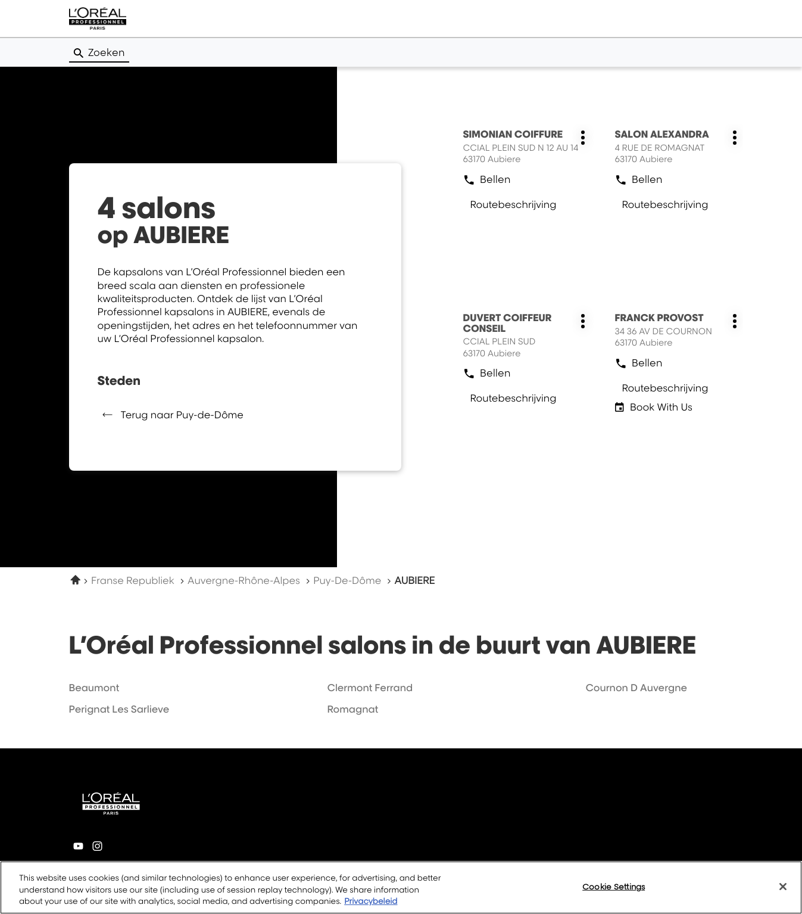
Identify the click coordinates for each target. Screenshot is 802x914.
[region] (401, 887)
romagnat (352, 709)
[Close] (783, 886)
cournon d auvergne (636, 688)
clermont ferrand (370, 688)
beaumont (94, 688)
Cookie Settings (613, 886)
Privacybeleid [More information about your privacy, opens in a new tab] (370, 901)
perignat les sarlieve (119, 709)
